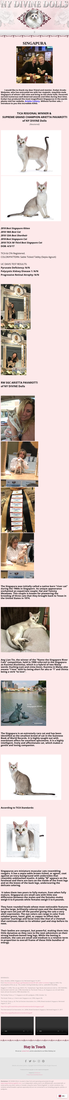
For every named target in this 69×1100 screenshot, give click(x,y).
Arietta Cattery (32, 101)
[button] (34, 32)
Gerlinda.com (37, 1072)
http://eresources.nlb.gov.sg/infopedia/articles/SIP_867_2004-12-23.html (26, 983)
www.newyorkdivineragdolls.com (11, 1083)
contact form (25, 1051)
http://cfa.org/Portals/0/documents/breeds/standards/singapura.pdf (22, 1006)
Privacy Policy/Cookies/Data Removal (34, 1074)
